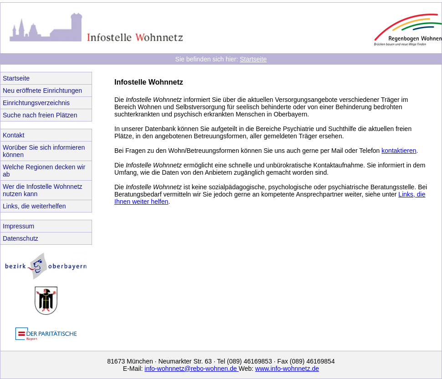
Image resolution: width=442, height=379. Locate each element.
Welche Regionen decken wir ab (44, 170)
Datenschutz (20, 238)
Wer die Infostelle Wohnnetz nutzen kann (42, 190)
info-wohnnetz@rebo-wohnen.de (191, 368)
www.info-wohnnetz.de (287, 368)
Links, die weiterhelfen (34, 206)
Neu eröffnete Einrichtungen (42, 90)
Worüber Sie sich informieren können (44, 151)
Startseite (253, 59)
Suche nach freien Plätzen (40, 115)
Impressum (18, 226)
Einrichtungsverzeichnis (36, 102)
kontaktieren (398, 150)
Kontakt (13, 135)
